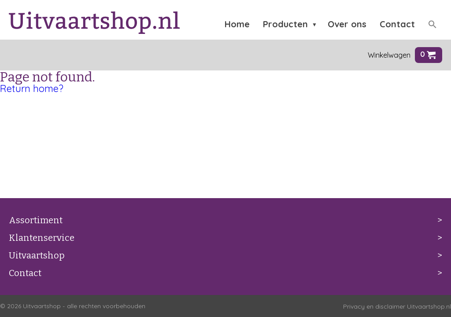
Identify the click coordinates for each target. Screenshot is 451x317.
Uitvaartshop (37, 255)
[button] (432, 24)
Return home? (31, 88)
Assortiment (36, 220)
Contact (25, 273)
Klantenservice (41, 237)
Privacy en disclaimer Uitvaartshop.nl (397, 306)
